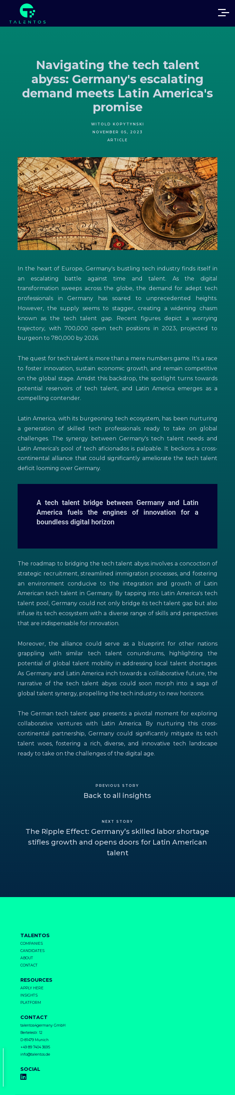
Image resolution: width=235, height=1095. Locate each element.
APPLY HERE (31, 988)
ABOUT (26, 958)
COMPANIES (31, 943)
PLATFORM (30, 1002)
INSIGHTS (29, 995)
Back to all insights (117, 795)
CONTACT (29, 965)
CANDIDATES (32, 951)
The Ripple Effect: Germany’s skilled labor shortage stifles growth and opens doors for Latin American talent (117, 842)
